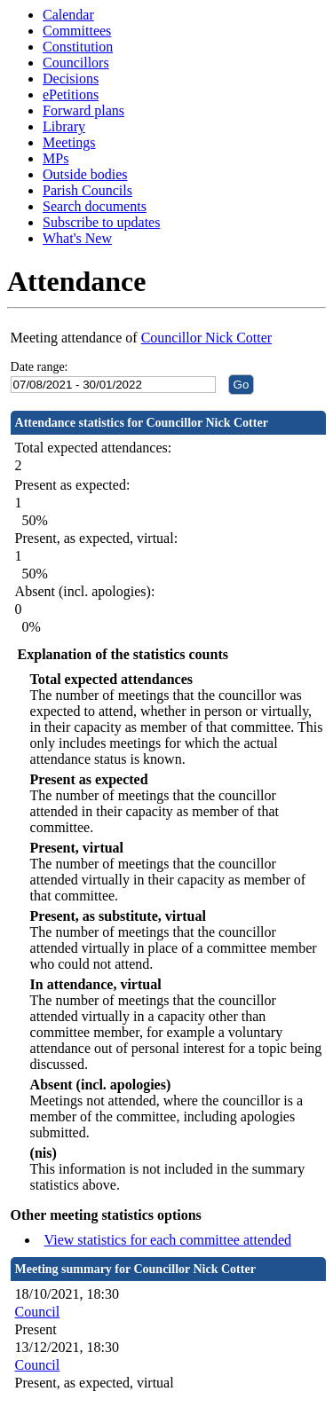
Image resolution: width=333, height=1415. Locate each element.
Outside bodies (85, 174)
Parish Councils (87, 190)
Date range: (39, 366)
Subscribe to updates (101, 222)
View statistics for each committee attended (168, 1239)
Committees (77, 30)
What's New (77, 238)
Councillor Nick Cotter (207, 337)
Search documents (95, 206)
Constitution (78, 46)
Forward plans (83, 110)
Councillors (76, 62)
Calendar (68, 14)
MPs (55, 158)
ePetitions (71, 94)
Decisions (71, 78)
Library (64, 126)
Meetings (69, 142)
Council (37, 1311)
